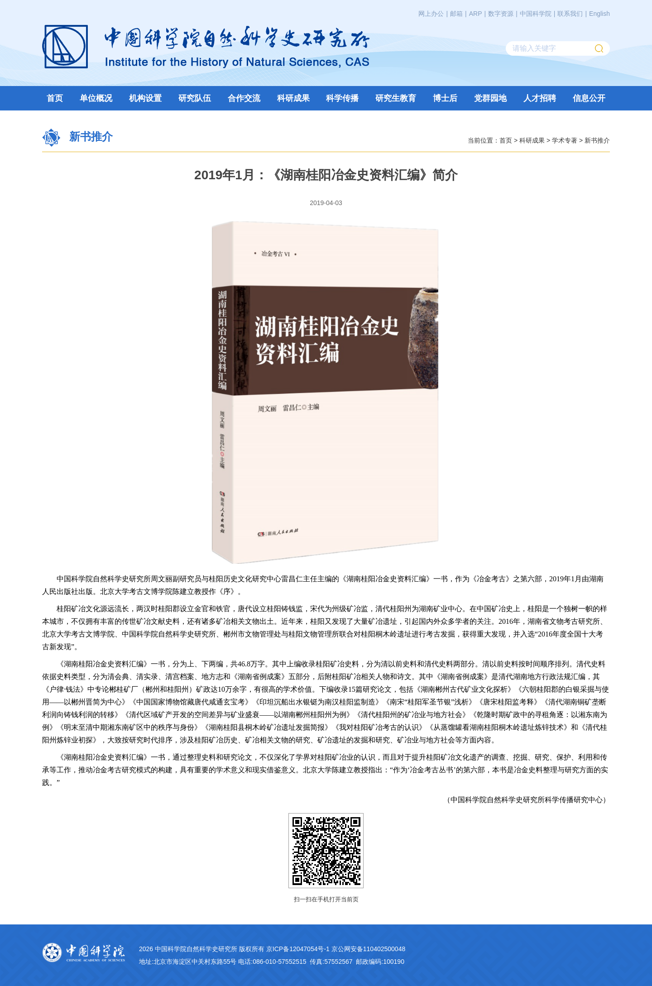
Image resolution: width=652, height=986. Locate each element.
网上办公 (431, 13)
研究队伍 (194, 98)
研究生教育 (395, 98)
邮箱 (456, 13)
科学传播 (342, 98)
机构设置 (145, 98)
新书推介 (597, 140)
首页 (55, 98)
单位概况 (96, 98)
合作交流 (244, 98)
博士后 (445, 98)
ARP (475, 13)
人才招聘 (539, 98)
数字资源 (500, 13)
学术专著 (564, 140)
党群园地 (490, 98)
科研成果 (293, 98)
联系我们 (570, 13)
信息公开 (589, 98)
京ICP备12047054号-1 (298, 948)
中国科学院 (535, 13)
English (599, 13)
